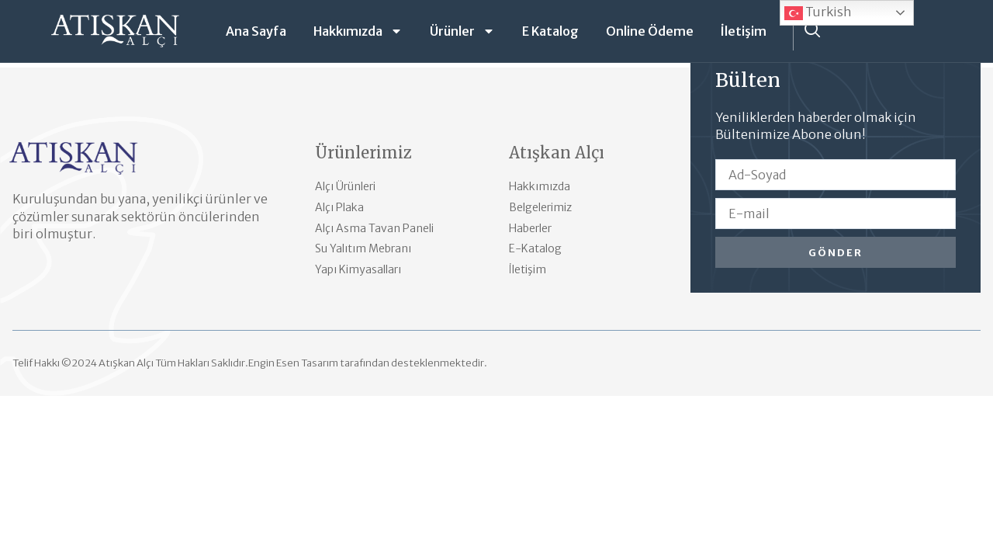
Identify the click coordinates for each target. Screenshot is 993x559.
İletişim (743, 31)
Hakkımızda (358, 31)
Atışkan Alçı (556, 152)
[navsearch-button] (813, 31)
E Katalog (550, 31)
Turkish (818, 13)
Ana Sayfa (256, 31)
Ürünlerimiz (363, 152)
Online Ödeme (650, 31)
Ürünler (462, 31)
